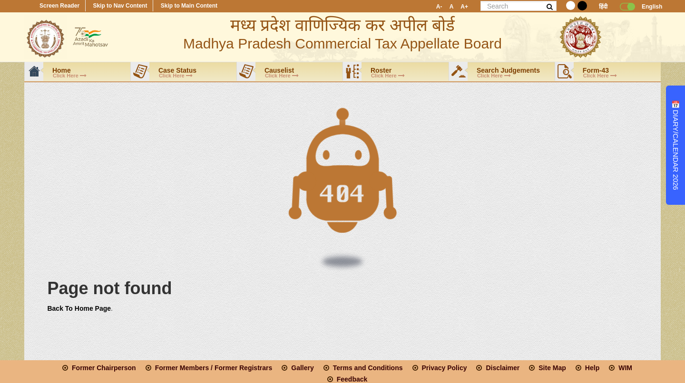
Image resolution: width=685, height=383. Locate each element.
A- (439, 6)
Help (592, 368)
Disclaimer (502, 368)
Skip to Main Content (189, 5)
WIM (625, 368)
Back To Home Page (79, 308)
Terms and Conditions (368, 368)
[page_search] (512, 5)
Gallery (302, 368)
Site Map (552, 368)
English (649, 6)
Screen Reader (59, 5)
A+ (464, 6)
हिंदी (603, 6)
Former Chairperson (104, 368)
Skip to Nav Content (120, 5)
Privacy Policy (444, 368)
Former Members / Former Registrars (214, 368)
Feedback (352, 379)
